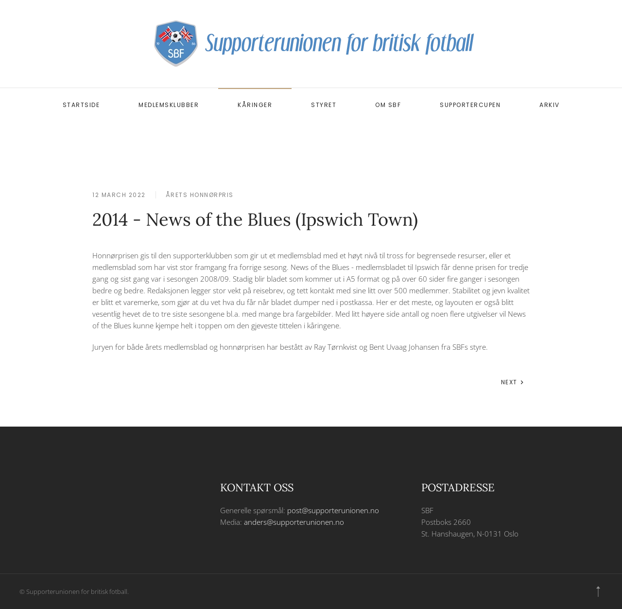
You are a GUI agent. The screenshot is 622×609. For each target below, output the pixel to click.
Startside (81, 105)
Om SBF (388, 105)
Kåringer (255, 105)
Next (513, 382)
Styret (323, 105)
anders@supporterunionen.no (294, 522)
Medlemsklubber (168, 105)
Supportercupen (470, 105)
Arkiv (549, 105)
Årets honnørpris (200, 195)
